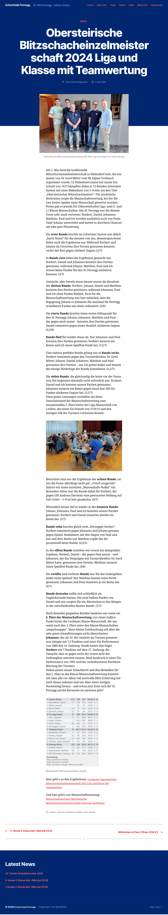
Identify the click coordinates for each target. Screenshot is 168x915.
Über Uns (102, 5)
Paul (87, 813)
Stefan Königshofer (78, 83)
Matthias (71, 813)
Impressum (157, 5)
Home (90, 5)
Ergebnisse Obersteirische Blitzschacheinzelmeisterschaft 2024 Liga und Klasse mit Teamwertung (84, 784)
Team (113, 5)
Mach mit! (142, 5)
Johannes (61, 813)
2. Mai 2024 (100, 83)
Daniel (53, 813)
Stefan (93, 813)
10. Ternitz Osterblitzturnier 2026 (27, 874)
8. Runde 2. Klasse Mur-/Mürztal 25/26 (30, 880)
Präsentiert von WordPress (55, 907)
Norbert (80, 813)
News (122, 5)
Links (131, 5)
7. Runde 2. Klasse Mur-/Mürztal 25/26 (30, 887)
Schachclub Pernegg (20, 5)
